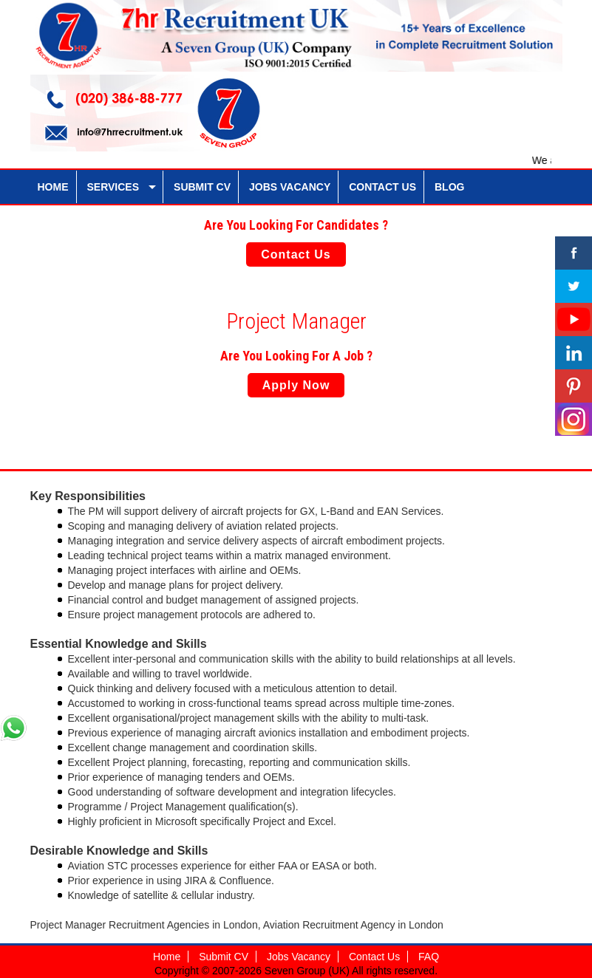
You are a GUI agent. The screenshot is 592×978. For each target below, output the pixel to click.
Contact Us (295, 254)
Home (166, 956)
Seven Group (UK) (308, 971)
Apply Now (296, 385)
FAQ (428, 956)
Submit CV (223, 956)
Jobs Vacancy (298, 956)
